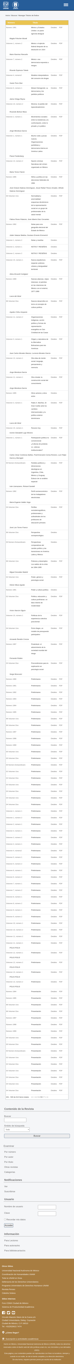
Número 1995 (11, 177)
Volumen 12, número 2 (14, 962)
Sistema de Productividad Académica (18, 1307)
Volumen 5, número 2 (14, 864)
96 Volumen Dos (12, 301)
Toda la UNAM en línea (12, 1278)
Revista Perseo (8, 1289)
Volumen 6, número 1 (14, 88)
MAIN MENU (66, 4)
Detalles (54, 27)
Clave (7, 1213)
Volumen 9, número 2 (14, 917)
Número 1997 (11, 644)
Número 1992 (11, 224)
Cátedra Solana (8, 1293)
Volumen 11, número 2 (14, 317)
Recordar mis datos (16, 1219)
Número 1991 (11, 27)
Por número (10, 1152)
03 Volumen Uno (12, 785)
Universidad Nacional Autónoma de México (20, 1270)
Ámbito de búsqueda (17, 1128)
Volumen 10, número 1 (14, 615)
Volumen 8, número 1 (14, 897)
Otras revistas (11, 1167)
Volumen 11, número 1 (14, 377)
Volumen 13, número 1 (14, 358)
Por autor (8, 1157)
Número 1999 (11, 279)
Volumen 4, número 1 (14, 844)
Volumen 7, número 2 (14, 59)
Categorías (9, 1172)
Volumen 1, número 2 (14, 43)
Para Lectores (11, 1240)
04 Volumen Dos (12, 804)
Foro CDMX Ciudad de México (15, 1303)
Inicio (8, 15)
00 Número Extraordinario (15, 463)
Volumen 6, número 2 (14, 877)
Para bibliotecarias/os (14, 1250)
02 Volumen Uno (12, 577)
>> (47, 1097)
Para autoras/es (12, 1245)
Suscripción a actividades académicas (20, 1339)
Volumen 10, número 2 (14, 104)
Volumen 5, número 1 (14, 857)
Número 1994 (11, 705)
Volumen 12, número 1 (14, 953)
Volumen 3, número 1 (14, 339)
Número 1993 (11, 699)
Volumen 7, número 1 (14, 884)
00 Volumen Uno (12, 196)
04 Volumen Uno (12, 628)
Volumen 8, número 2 (14, 903)
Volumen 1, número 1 (14, 136)
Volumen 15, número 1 (14, 260)
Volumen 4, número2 (14, 75)
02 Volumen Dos (12, 596)
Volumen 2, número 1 (14, 117)
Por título (8, 1162)
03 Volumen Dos (12, 507)
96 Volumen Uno (12, 561)
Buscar (14, 15)
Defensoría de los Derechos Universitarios (20, 1282)
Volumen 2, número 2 (14, 253)
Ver (6, 1186)
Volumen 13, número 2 (14, 161)
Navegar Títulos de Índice (29, 15)
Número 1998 (11, 738)
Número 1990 (11, 679)
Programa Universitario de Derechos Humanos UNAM (25, 1285)
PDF (60, 27)
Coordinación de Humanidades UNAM (18, 1274)
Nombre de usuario (13, 1206)
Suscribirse (9, 1191)
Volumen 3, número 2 (14, 837)
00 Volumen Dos (12, 758)
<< (32, 1097)
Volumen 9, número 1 (14, 910)
